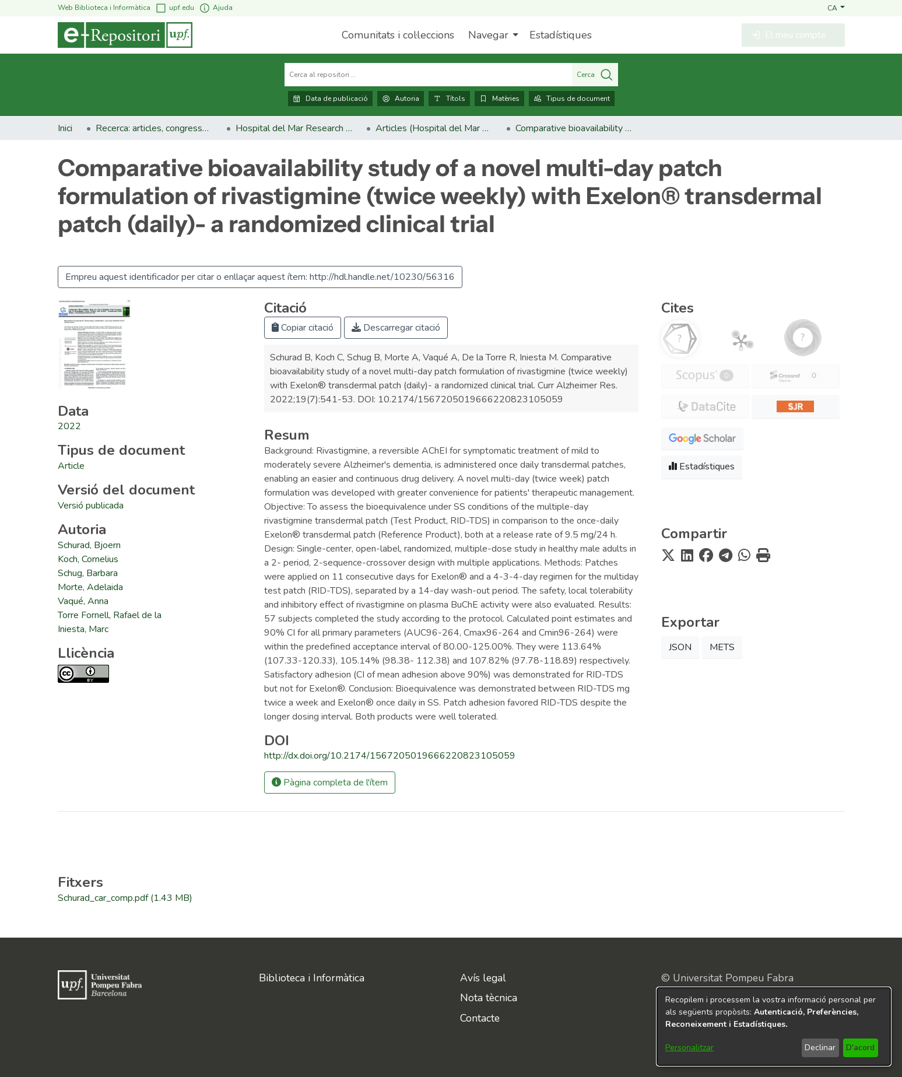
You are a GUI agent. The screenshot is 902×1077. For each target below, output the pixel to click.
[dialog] (773, 1026)
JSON (680, 647)
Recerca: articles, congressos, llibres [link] (154, 128)
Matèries (499, 98)
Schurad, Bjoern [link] (89, 545)
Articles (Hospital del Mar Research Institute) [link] (433, 128)
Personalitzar (689, 1047)
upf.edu (174, 7)
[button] (835, 8)
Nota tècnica (488, 998)
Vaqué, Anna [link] (83, 601)
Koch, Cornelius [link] (88, 559)
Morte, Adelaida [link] (90, 587)
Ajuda (216, 7)
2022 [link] (69, 426)
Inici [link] (65, 128)
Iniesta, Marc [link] (83, 629)
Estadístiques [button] (702, 466)
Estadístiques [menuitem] (560, 35)
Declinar (820, 1047)
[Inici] (125, 35)
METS (722, 647)
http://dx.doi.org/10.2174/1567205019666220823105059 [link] (389, 755)
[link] (71, 465)
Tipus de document (572, 98)
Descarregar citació (396, 327)
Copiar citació (303, 327)
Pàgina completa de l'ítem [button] (330, 782)
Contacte (480, 1018)
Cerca (595, 75)
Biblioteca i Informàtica (311, 978)
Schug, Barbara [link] (88, 573)
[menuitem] (492, 35)
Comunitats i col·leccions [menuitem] (398, 35)
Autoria (400, 98)
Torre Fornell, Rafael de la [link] (110, 615)
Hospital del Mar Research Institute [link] (294, 128)
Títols (449, 98)
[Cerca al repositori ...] (428, 74)
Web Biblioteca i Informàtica (104, 7)
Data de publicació (330, 98)
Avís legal (483, 978)
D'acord (860, 1047)
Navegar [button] (488, 35)
